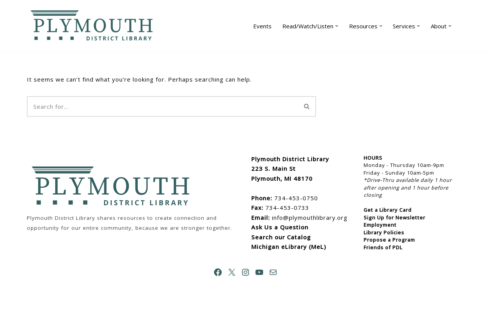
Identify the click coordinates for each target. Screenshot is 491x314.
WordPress (105, 304)
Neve (35, 304)
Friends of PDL (383, 247)
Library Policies (384, 232)
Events (262, 26)
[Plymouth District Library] (94, 26)
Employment (380, 224)
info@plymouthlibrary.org (310, 217)
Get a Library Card (388, 209)
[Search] (162, 106)
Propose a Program (389, 239)
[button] (336, 26)
